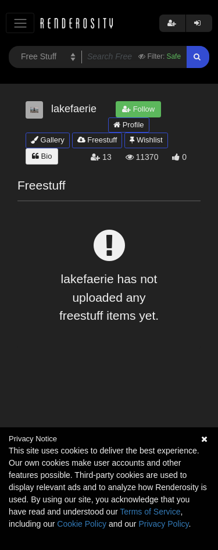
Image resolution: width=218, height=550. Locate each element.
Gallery (48, 139)
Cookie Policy (81, 523)
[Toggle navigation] (20, 23)
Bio (42, 156)
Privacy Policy (163, 523)
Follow (138, 109)
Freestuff (97, 139)
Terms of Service (150, 511)
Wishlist (146, 139)
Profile (128, 124)
